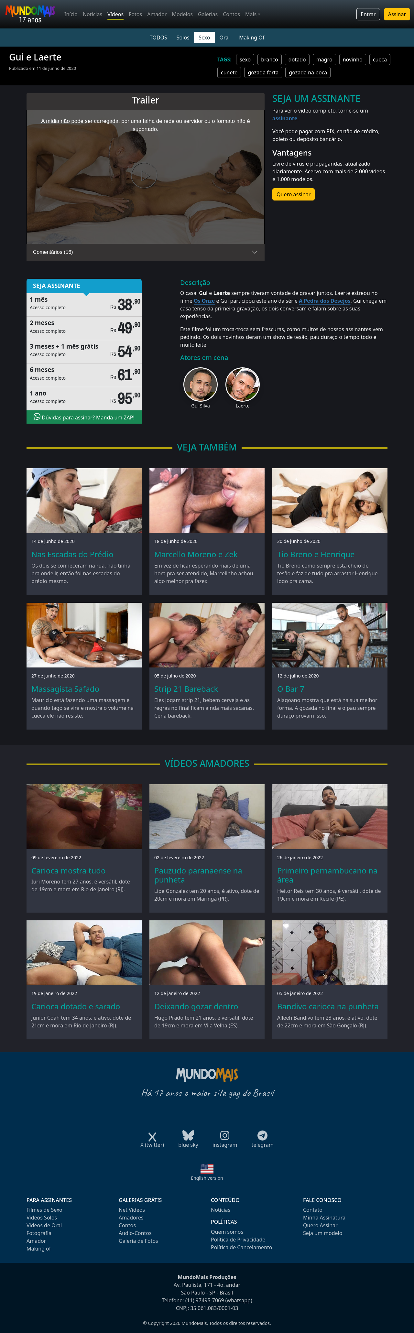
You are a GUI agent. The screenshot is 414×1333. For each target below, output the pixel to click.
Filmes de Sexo (44, 1209)
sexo (245, 59)
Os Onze (204, 300)
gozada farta (263, 72)
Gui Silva (200, 406)
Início (71, 14)
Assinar (397, 14)
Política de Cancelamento (241, 1247)
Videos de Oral (44, 1225)
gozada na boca (308, 72)
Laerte (243, 406)
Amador (157, 14)
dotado (297, 59)
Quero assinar (293, 194)
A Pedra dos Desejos (324, 300)
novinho (353, 59)
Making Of (251, 37)
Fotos (135, 14)
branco (269, 59)
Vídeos (115, 14)
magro (324, 59)
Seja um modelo (322, 1233)
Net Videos (132, 1209)
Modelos (182, 14)
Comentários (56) (53, 252)
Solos (183, 37)
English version (207, 1178)
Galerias (208, 14)
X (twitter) (152, 1142)
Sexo (204, 37)
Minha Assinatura (324, 1217)
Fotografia (39, 1233)
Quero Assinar (320, 1225)
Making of (39, 1248)
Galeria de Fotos (138, 1240)
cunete (229, 72)
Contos (231, 14)
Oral (224, 37)
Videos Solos (42, 1217)
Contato (312, 1209)
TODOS (158, 37)
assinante (284, 118)
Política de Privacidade (238, 1239)
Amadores (131, 1217)
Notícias (92, 14)
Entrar (368, 14)
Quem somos (227, 1231)
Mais (250, 14)
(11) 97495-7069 (204, 1300)
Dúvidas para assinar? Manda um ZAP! (84, 417)
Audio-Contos (135, 1233)
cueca (380, 59)
